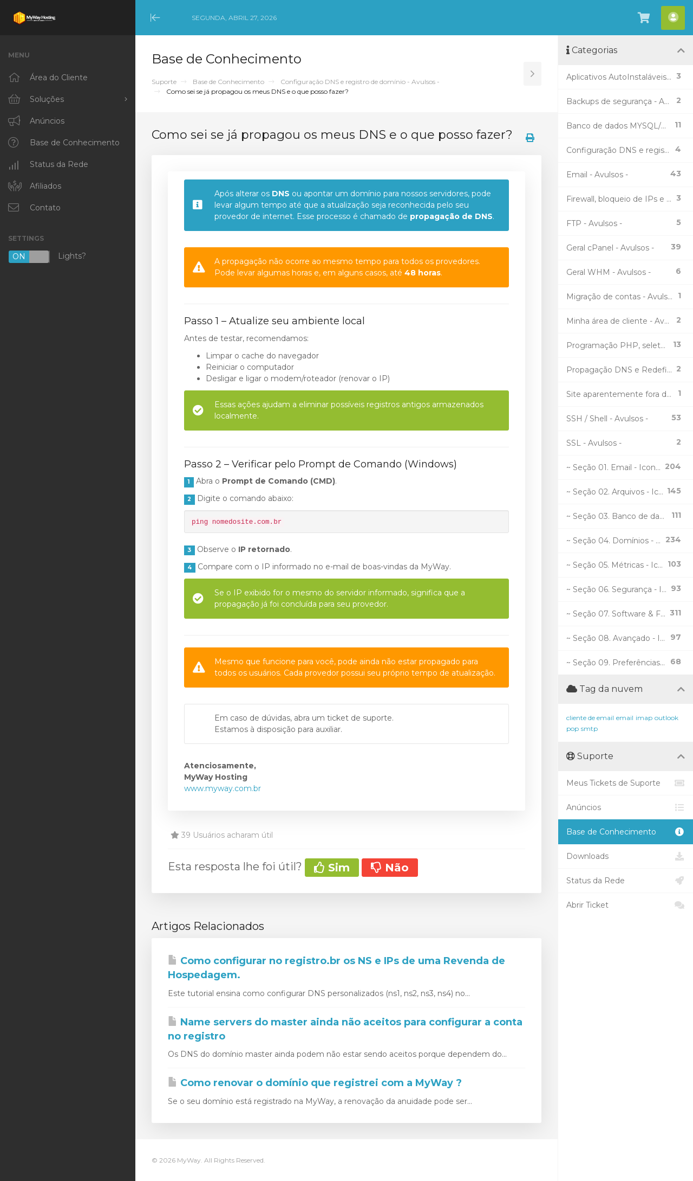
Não (390, 867)
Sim (332, 867)
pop (572, 728)
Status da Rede (625, 880)
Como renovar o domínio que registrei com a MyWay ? (315, 1083)
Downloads (625, 856)
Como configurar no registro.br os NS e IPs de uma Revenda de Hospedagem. (336, 968)
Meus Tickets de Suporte (625, 783)
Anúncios (625, 807)
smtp (589, 728)
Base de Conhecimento (228, 82)
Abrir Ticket (625, 905)
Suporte (164, 82)
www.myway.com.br (222, 788)
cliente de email (590, 718)
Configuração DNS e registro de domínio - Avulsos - (360, 82)
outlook (666, 718)
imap (644, 718)
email (624, 718)
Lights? (47, 257)
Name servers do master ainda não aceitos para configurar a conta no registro (345, 1029)
